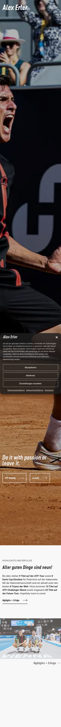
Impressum (49, 390)
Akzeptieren (30, 367)
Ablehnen (30, 375)
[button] (56, 337)
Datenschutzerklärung (16, 390)
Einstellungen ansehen (30, 383)
